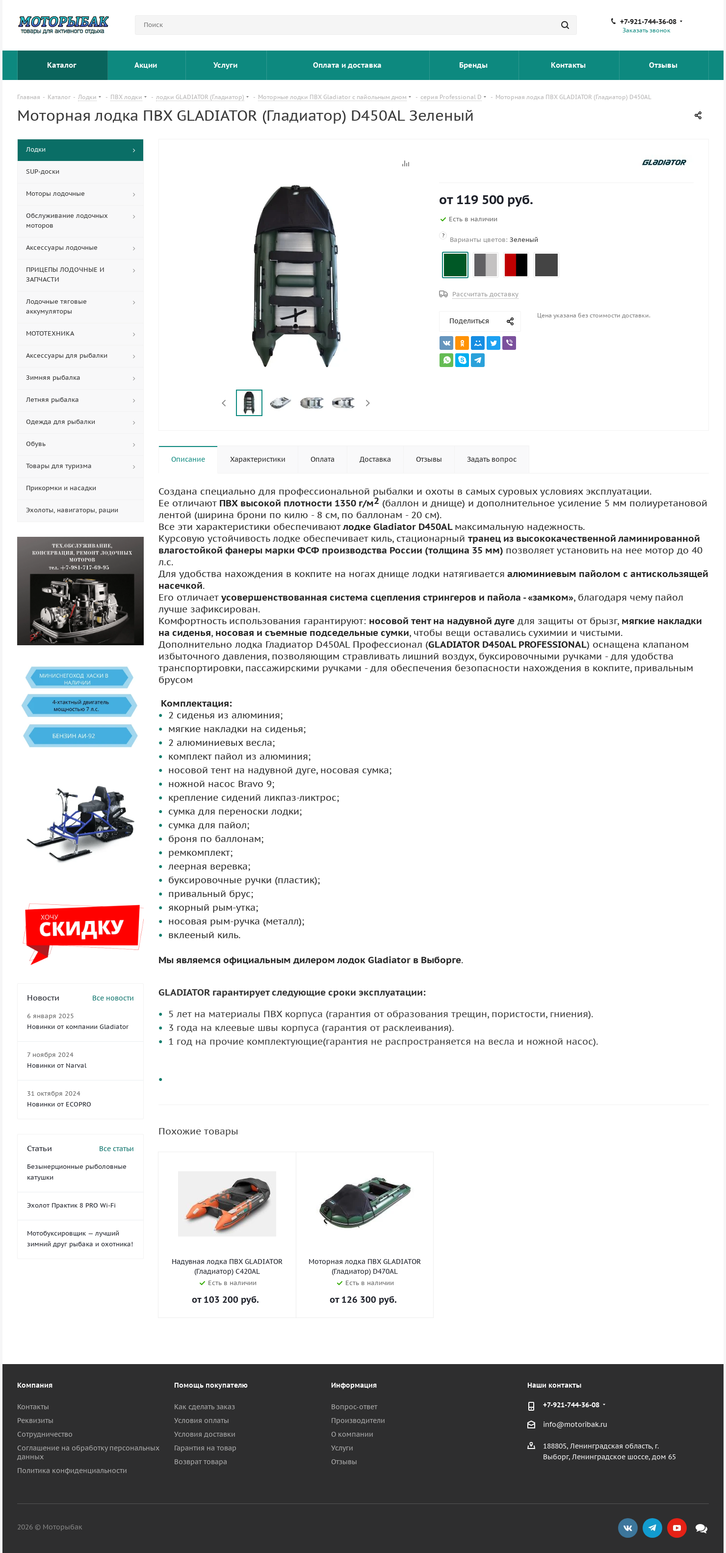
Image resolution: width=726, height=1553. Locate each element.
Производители (358, 1420)
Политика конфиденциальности (72, 1470)
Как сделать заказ (204, 1406)
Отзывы (664, 65)
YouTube (677, 1528)
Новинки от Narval (56, 1065)
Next (368, 403)
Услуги (226, 65)
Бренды (474, 65)
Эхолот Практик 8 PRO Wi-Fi (71, 1205)
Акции (146, 65)
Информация (354, 1385)
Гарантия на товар (205, 1448)
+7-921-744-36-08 (648, 21)
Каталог (62, 65)
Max (701, 1528)
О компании (352, 1434)
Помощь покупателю (211, 1385)
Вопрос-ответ (354, 1406)
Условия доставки (204, 1434)
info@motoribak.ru (575, 1424)
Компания (34, 1385)
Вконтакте (628, 1528)
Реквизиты (35, 1420)
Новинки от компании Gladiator (78, 1027)
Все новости (113, 998)
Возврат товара (200, 1461)
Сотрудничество (45, 1434)
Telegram (652, 1528)
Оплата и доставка (348, 65)
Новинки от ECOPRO (59, 1104)
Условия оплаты (201, 1420)
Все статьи (116, 1148)
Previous (224, 403)
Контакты (569, 65)
